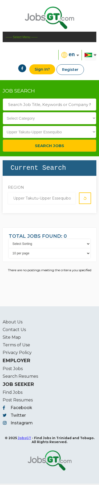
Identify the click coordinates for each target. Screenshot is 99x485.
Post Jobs (13, 369)
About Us (12, 323)
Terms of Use (16, 346)
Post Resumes (18, 401)
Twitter (18, 416)
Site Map (12, 338)
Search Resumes (20, 377)
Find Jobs (12, 393)
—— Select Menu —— (21, 37)
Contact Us (14, 330)
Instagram (22, 424)
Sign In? (42, 69)
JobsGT (24, 439)
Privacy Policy (17, 353)
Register (70, 69)
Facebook (21, 408)
